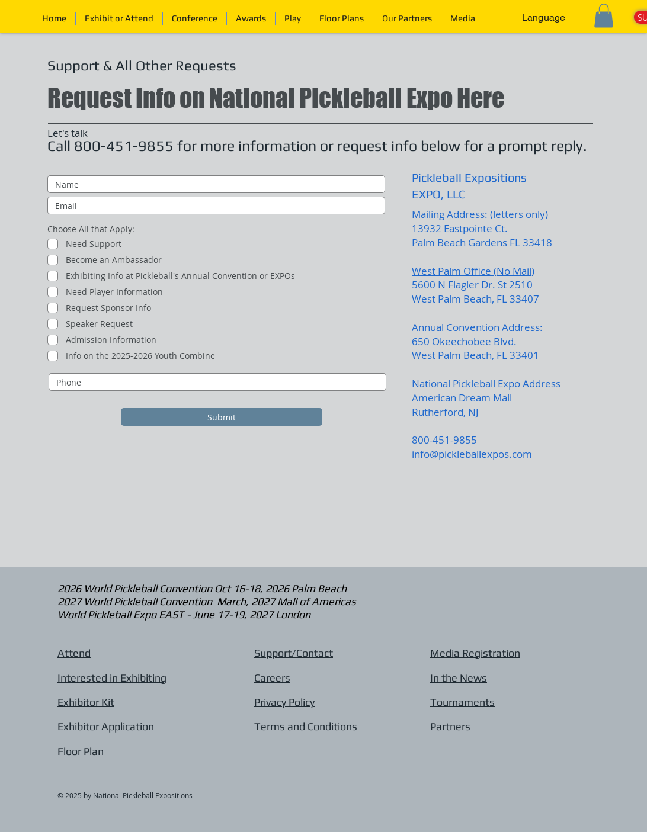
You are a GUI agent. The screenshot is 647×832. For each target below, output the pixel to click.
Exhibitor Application (105, 726)
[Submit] (221, 417)
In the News (458, 678)
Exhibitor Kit (85, 702)
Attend (74, 653)
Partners (450, 726)
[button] (293, 18)
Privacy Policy (284, 702)
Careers (272, 678)
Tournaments (462, 702)
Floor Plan (80, 751)
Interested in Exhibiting (111, 678)
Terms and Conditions (305, 726)
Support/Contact (293, 653)
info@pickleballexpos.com (472, 454)
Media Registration (475, 653)
